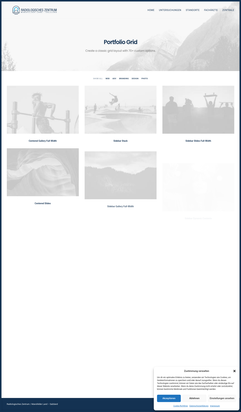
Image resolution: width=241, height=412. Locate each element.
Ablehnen (194, 398)
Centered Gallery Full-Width (43, 141)
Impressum (215, 406)
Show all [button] (98, 79)
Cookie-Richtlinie (180, 406)
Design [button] (135, 79)
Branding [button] (124, 79)
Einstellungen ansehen (222, 398)
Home (150, 11)
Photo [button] (144, 79)
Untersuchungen (170, 11)
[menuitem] (152, 11)
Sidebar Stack (120, 141)
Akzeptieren (168, 398)
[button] (234, 371)
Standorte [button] (193, 11)
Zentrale (228, 11)
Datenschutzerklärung (198, 406)
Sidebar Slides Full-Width (198, 141)
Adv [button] (114, 79)
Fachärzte (211, 11)
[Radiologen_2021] (36, 11)
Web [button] (108, 79)
